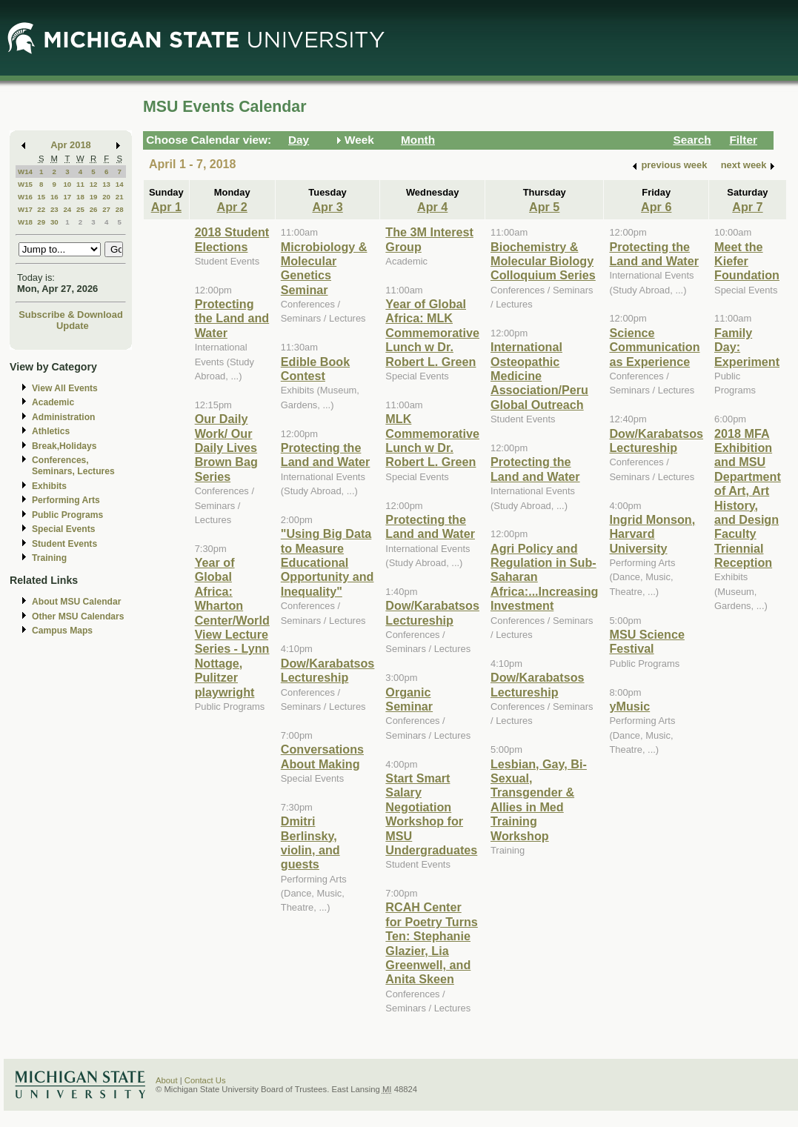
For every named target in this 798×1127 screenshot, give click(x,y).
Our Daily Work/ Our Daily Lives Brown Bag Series (226, 447)
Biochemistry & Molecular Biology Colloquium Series (543, 261)
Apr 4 (432, 206)
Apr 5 (544, 206)
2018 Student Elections (232, 239)
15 (41, 197)
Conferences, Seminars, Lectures (73, 465)
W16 (25, 197)
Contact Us (205, 1080)
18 (80, 197)
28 (120, 209)
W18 (25, 222)
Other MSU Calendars (78, 616)
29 (41, 222)
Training (49, 558)
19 (94, 197)
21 (120, 197)
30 (54, 222)
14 (120, 184)
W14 (25, 171)
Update (72, 325)
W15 (25, 184)
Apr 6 (656, 206)
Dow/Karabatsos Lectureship (328, 670)
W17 (25, 209)
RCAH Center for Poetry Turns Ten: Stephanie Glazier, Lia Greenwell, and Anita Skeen (431, 942)
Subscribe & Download (71, 314)
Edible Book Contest (315, 368)
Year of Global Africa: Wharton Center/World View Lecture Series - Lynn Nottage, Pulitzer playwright (232, 627)
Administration (63, 417)
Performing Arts (66, 500)
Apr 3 (327, 206)
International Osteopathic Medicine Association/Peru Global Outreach (539, 375)
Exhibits (49, 486)
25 (80, 209)
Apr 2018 (70, 144)
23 (54, 209)
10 (67, 184)
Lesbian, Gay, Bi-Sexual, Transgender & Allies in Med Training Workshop (539, 799)
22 (41, 209)
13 (106, 184)
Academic (53, 402)
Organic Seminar (409, 699)
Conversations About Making (322, 756)
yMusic (629, 706)
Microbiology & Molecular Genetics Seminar (324, 268)
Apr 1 (166, 206)
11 (80, 184)
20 (106, 197)
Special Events (63, 529)
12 (94, 184)
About (167, 1080)
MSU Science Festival (646, 641)
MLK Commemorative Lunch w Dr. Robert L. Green (432, 440)
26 (94, 209)
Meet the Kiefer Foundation (746, 261)
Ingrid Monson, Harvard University (652, 534)
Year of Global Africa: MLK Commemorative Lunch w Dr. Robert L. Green (432, 332)
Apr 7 (747, 206)
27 (106, 209)
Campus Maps (62, 630)
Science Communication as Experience (654, 347)
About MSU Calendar (76, 601)
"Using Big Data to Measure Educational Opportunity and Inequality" (327, 562)
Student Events (64, 544)
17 (67, 197)
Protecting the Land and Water (232, 318)
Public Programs (67, 515)
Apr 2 (232, 206)
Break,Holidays (64, 446)
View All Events (65, 388)
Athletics (51, 431)
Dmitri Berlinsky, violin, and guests (310, 842)
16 (54, 197)
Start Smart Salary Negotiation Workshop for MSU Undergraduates (431, 814)
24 (67, 209)
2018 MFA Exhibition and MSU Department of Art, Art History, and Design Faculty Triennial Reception (747, 498)
